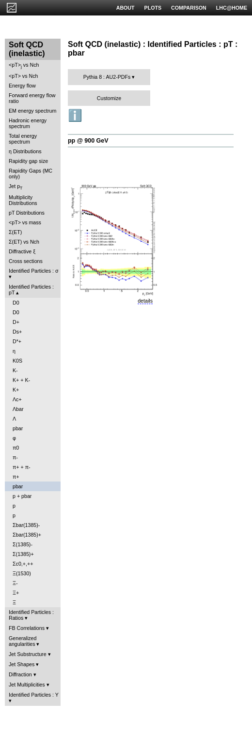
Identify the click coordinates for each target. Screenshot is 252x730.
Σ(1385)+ (23, 554)
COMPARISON (188, 8)
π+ (16, 477)
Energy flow (22, 85)
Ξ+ (16, 593)
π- (15, 457)
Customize (109, 98)
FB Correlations (27, 628)
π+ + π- (22, 467)
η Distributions (25, 151)
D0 (16, 303)
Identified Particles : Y (34, 695)
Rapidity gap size (28, 161)
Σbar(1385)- (26, 525)
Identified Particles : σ (34, 271)
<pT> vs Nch (24, 65)
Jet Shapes (21, 664)
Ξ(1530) (22, 573)
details (145, 301)
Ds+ (17, 332)
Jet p (16, 186)
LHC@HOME (231, 8)
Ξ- (15, 583)
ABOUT (125, 8)
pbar (18, 428)
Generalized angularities (22, 641)
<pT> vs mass (25, 222)
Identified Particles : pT (31, 289)
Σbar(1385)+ (27, 535)
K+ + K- (21, 380)
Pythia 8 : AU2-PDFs (107, 77)
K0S (17, 361)
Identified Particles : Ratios (31, 615)
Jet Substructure (28, 654)
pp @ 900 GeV (88, 140)
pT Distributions (27, 213)
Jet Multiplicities (27, 684)
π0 (16, 448)
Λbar (18, 409)
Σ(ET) (15, 232)
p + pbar (22, 496)
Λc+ (17, 399)
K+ (16, 390)
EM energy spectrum (32, 111)
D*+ (17, 341)
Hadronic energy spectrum (28, 123)
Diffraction (20, 674)
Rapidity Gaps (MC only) (30, 173)
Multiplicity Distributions (23, 200)
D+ (16, 322)
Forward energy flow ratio (32, 98)
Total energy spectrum (23, 139)
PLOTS (153, 8)
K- (15, 370)
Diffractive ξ (22, 251)
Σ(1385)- (22, 544)
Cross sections (26, 261)
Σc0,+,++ (23, 564)
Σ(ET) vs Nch (24, 242)
